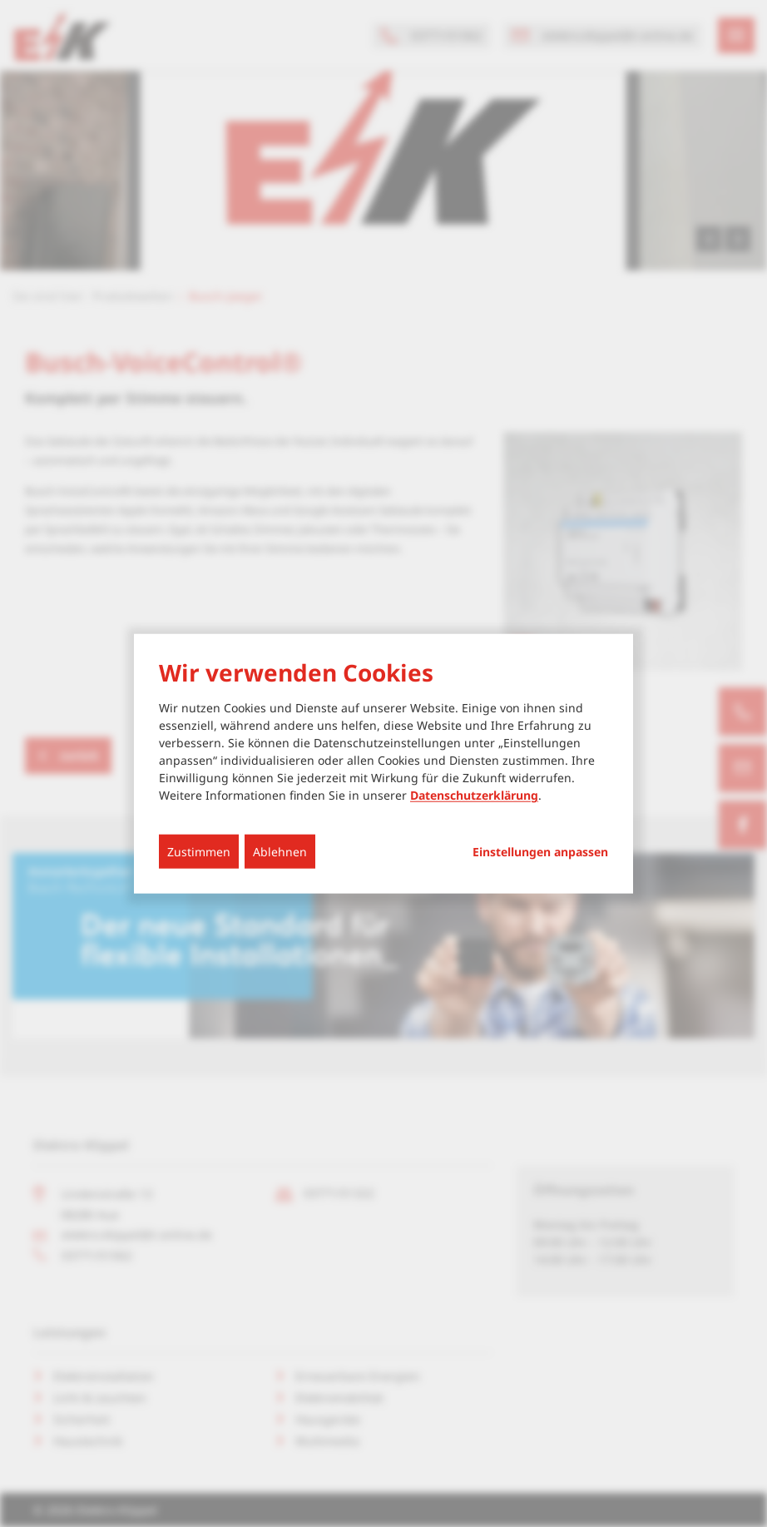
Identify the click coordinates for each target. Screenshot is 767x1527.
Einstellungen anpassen (540, 852)
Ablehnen (280, 852)
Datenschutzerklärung (474, 795)
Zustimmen (198, 852)
